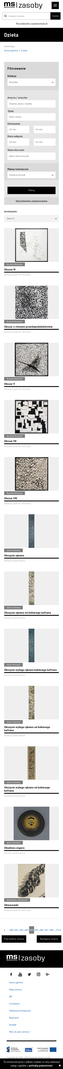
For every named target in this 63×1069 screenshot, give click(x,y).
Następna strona (49, 938)
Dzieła (24, 50)
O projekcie (14, 1003)
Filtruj (31, 190)
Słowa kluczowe (15, 149)
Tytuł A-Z (32, 218)
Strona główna (11, 50)
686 (42, 929)
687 (47, 929)
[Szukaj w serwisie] (26, 16)
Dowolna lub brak (31, 175)
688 (52, 929)
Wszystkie (31, 82)
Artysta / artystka (17, 97)
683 (27, 929)
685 (37, 929)
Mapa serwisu (15, 989)
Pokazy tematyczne (17, 169)
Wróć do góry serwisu (20, 1032)
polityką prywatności (41, 1065)
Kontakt (12, 1024)
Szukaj (55, 16)
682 (22, 929)
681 (17, 929)
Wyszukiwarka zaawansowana (31, 23)
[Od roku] (18, 129)
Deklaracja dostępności (20, 1010)
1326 (58, 929)
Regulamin (14, 1017)
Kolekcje (11, 75)
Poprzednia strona (14, 938)
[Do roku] (45, 129)
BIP (10, 996)
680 (12, 929)
